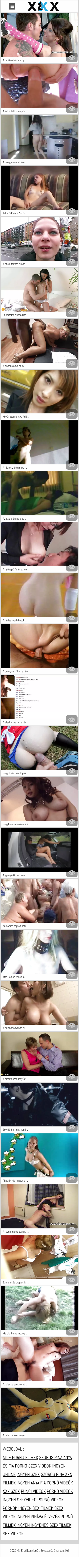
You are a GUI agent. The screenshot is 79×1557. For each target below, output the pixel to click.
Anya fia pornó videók (52, 1483)
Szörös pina (51, 1457)
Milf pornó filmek (20, 1457)
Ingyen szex (28, 1474)
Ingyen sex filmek (36, 1508)
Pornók (10, 1508)
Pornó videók (60, 1491)
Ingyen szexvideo (20, 1500)
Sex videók (13, 1533)
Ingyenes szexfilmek (51, 1525)
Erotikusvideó (30, 1550)
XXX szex (11, 1491)
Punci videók (33, 1491)
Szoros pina (53, 1474)
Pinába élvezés (46, 1517)
